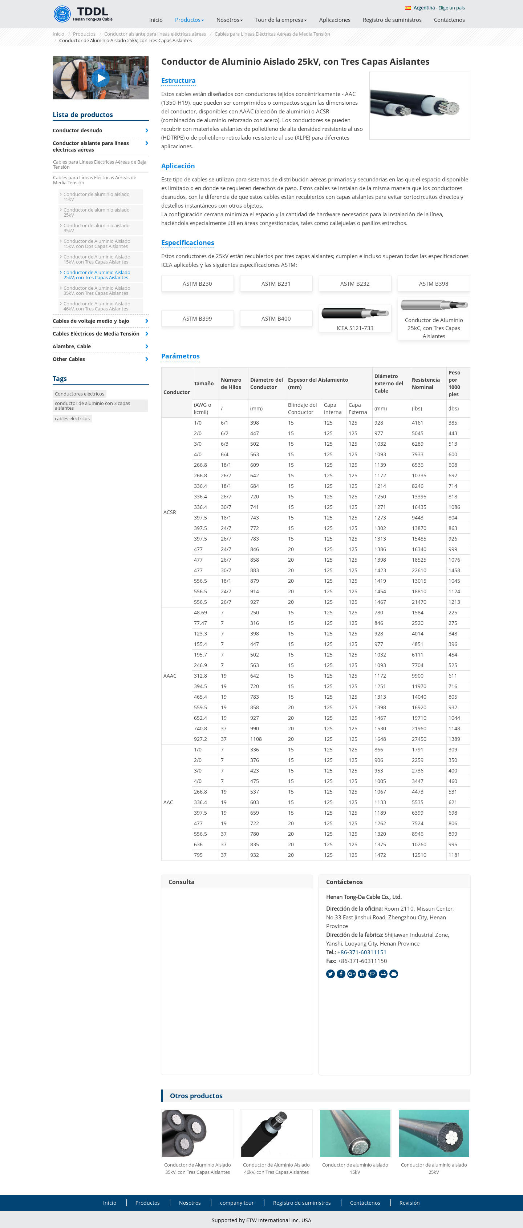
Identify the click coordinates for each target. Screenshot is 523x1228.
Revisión (410, 1202)
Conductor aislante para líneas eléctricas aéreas (155, 34)
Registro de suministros (392, 19)
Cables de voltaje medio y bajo (91, 320)
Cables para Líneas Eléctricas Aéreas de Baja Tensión (99, 164)
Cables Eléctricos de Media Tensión (96, 333)
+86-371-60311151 (362, 952)
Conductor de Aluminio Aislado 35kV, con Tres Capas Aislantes (197, 1168)
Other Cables (69, 359)
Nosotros (190, 1202)
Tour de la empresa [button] (281, 19)
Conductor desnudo (77, 130)
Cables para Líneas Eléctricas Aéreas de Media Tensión (272, 34)
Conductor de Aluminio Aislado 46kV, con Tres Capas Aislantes (276, 1168)
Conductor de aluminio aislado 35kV (97, 228)
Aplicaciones (334, 19)
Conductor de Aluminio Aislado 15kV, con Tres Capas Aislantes (97, 259)
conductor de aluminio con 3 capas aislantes (92, 405)
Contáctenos (449, 19)
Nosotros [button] (229, 19)
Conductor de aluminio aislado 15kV (355, 1168)
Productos (84, 34)
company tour (237, 1202)
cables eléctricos (72, 418)
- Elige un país (435, 7)
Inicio (156, 19)
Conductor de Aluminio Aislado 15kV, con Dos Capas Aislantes (97, 243)
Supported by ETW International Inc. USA (261, 1220)
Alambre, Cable (72, 346)
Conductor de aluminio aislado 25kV (434, 1168)
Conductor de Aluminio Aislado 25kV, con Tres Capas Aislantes (97, 275)
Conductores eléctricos (79, 393)
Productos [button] (189, 19)
